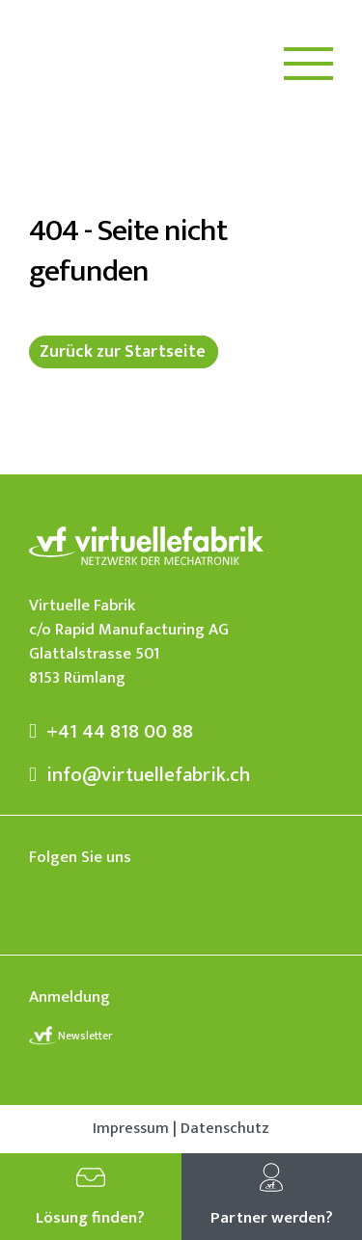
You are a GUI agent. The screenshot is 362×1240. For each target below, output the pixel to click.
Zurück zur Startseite (123, 351)
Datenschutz (225, 1129)
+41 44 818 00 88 (111, 731)
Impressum (131, 1129)
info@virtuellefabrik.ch (139, 775)
